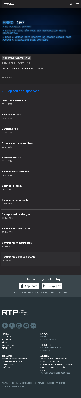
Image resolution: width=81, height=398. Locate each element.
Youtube (26, 326)
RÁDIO (4, 342)
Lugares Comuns (16, 63)
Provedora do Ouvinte (12, 362)
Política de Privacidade (10, 383)
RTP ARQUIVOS (8, 345)
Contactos (45, 351)
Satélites (6, 367)
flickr (33, 326)
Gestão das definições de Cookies (55, 373)
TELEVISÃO (6, 340)
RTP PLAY (44, 334)
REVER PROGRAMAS (48, 340)
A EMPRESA (44, 356)
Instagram (19, 326)
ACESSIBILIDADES (9, 364)
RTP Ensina (6, 348)
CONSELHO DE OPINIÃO (49, 362)
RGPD (42, 370)
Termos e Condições (46, 383)
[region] (40, 31)
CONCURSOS (45, 345)
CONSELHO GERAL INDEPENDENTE (53, 359)
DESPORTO (6, 337)
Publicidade (60, 383)
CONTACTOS (7, 356)
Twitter (12, 326)
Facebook (5, 326)
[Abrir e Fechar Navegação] (77, 4)
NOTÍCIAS (6, 334)
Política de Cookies (28, 383)
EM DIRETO (44, 337)
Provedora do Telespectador (15, 359)
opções (7, 77)
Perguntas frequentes (50, 348)
